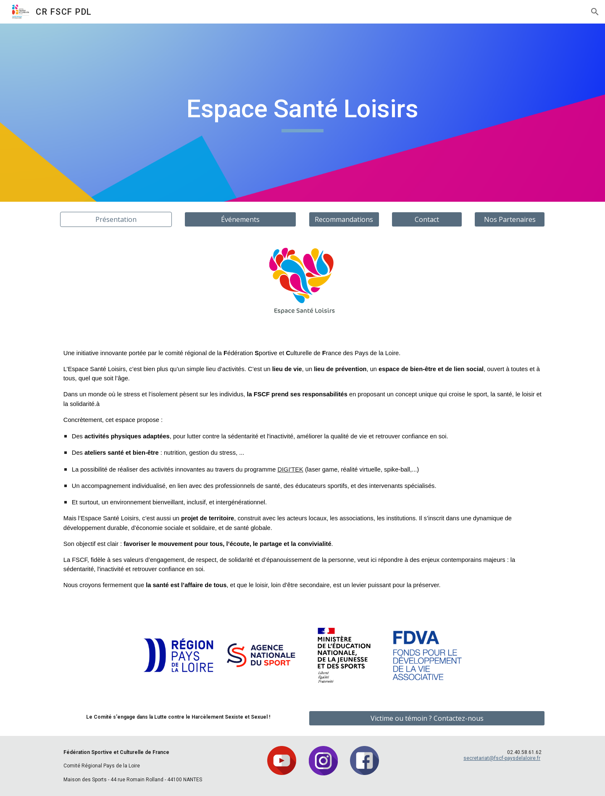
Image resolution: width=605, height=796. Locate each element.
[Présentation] (115, 219)
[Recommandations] (344, 219)
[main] (302, 113)
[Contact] (427, 219)
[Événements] (240, 219)
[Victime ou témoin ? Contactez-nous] (426, 718)
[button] (595, 12)
